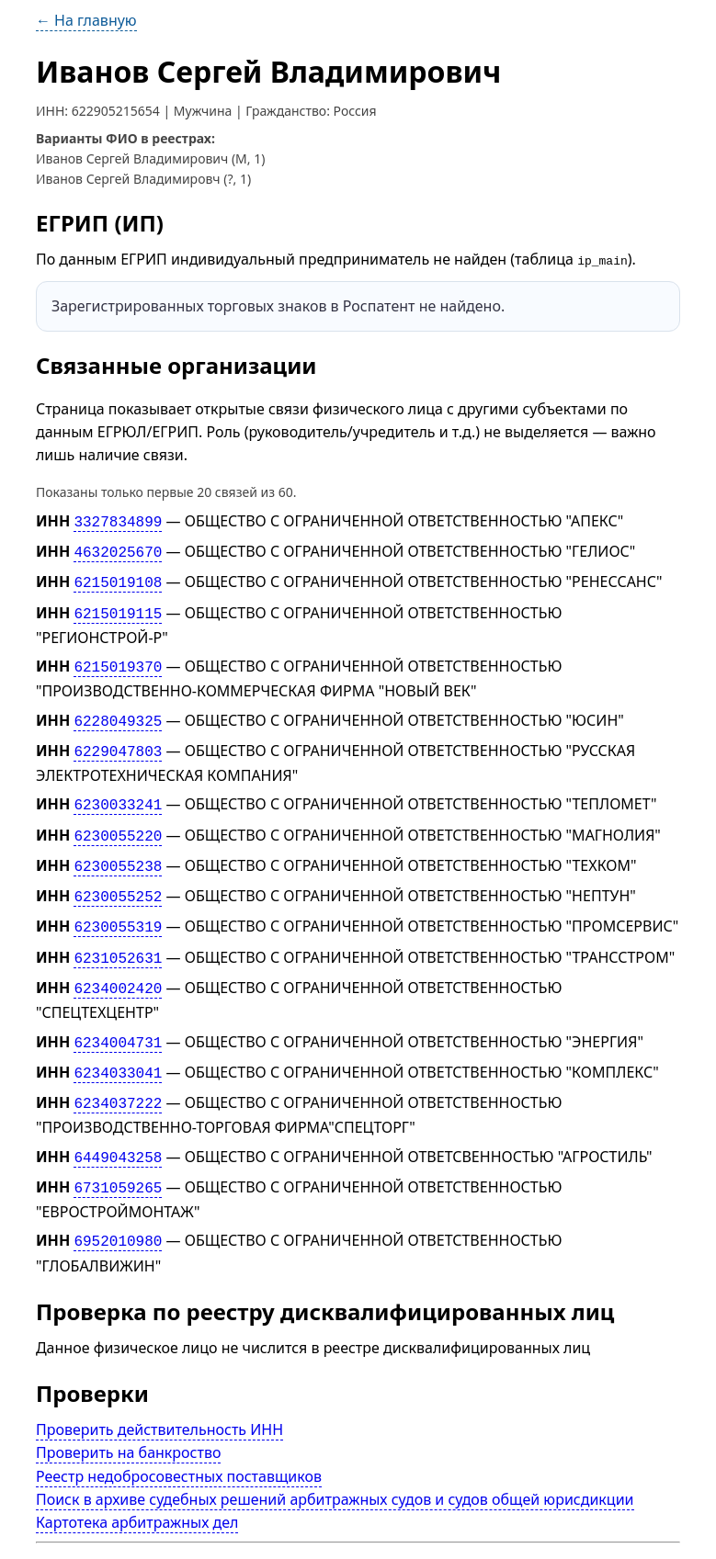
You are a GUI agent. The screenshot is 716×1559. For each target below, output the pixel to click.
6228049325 (118, 710)
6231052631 (118, 934)
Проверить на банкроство (129, 1416)
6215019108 (118, 578)
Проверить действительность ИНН (159, 1393)
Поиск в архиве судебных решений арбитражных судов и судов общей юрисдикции (335, 1462)
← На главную (86, 20)
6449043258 (118, 1124)
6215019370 (118, 659)
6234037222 (118, 1073)
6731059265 (118, 1154)
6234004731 (118, 1015)
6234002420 (118, 964)
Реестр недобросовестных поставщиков (179, 1439)
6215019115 (118, 606)
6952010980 (118, 1205)
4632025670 (118, 549)
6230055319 (118, 906)
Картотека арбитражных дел (137, 1485)
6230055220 (118, 819)
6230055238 (118, 849)
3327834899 (118, 521)
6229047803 (118, 739)
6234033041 (118, 1044)
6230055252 (118, 877)
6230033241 (118, 791)
